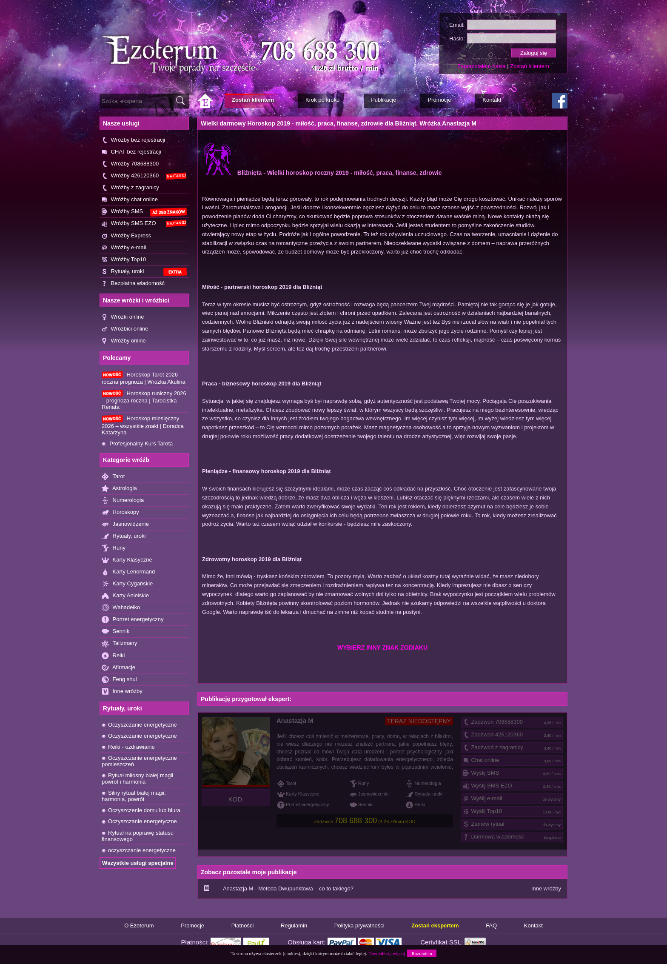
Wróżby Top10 (124, 259)
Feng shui (119, 679)
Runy (113, 548)
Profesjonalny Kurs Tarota (137, 443)
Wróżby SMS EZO (144, 223)
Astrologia (119, 488)
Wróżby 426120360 (144, 176)
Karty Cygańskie (127, 584)
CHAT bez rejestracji (131, 152)
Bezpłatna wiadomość (133, 283)
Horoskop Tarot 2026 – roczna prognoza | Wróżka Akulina (143, 378)
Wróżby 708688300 (130, 164)
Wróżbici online (125, 329)
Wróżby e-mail (124, 247)
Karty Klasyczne (127, 560)
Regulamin (294, 925)
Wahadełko (121, 607)
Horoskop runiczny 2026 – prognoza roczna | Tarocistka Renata (144, 400)
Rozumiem (421, 953)
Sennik (115, 631)
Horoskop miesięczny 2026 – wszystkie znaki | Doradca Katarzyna (143, 425)
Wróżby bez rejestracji (133, 140)
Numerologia (123, 500)
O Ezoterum (139, 925)
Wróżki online (123, 317)
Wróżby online (124, 341)
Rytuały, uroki (144, 272)
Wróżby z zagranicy (130, 187)
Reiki (113, 655)
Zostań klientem (529, 66)
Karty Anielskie (125, 595)
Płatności (242, 925)
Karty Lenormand (128, 572)
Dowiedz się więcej (386, 953)
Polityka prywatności (359, 925)
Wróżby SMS (144, 212)
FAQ (491, 925)
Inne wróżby (122, 691)
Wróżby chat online (130, 199)
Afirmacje (118, 667)
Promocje (192, 925)
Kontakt (533, 925)
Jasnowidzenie (125, 524)
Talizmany (119, 643)
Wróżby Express (126, 236)
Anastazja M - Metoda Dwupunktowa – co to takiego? (288, 888)
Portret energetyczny (133, 619)
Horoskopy (120, 512)
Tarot (113, 476)
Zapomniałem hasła (481, 66)
